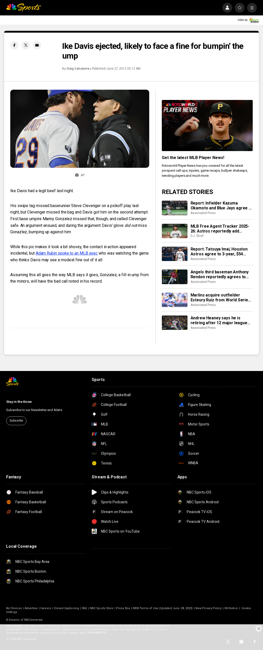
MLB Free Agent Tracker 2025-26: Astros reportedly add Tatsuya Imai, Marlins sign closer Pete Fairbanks (220, 229)
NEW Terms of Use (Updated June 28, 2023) (163, 608)
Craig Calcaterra (78, 68)
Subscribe (16, 420)
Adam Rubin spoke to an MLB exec (67, 253)
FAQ (84, 608)
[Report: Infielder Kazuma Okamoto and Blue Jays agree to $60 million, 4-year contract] (174, 208)
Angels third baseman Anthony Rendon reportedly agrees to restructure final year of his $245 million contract (220, 274)
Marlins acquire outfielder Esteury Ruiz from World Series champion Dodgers (220, 297)
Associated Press (203, 213)
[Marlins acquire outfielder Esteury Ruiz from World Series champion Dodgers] (174, 300)
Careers (45, 608)
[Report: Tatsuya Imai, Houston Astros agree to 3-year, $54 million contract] (174, 254)
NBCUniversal (33, 619)
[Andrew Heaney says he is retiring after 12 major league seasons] (174, 322)
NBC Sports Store (101, 608)
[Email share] (37, 45)
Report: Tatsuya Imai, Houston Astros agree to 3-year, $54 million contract (219, 251)
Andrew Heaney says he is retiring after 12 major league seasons (219, 320)
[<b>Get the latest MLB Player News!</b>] (207, 125)
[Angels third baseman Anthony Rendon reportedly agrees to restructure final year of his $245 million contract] (174, 277)
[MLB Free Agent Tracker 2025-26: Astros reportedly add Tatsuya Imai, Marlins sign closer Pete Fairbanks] (174, 231)
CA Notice (231, 608)
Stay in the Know (19, 402)
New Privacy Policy (208, 608)
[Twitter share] (26, 45)
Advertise (31, 608)
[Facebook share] (14, 45)
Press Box (123, 608)
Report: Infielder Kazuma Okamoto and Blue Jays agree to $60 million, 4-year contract (222, 205)
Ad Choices (14, 608)
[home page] (23, 8)
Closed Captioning (66, 608)
